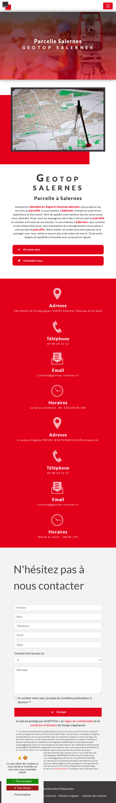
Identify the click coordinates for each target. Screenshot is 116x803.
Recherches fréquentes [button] (58, 788)
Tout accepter (22, 781)
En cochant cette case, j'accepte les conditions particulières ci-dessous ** (55, 695)
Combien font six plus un (29, 648)
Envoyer (61, 706)
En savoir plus (28, 250)
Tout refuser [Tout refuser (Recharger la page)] (22, 788)
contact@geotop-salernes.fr (58, 370)
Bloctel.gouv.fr (60, 763)
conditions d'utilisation (43, 720)
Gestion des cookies (94, 795)
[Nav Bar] (108, 6)
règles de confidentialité (79, 716)
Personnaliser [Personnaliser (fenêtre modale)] (22, 794)
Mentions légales (68, 795)
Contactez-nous (29, 261)
